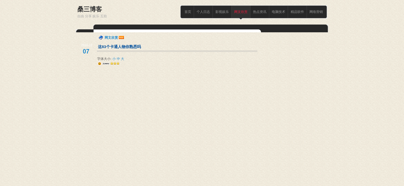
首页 (187, 12)
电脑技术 (278, 12)
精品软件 (297, 12)
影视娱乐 (222, 12)
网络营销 (316, 12)
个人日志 (203, 12)
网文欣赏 (241, 12)
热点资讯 (259, 12)
